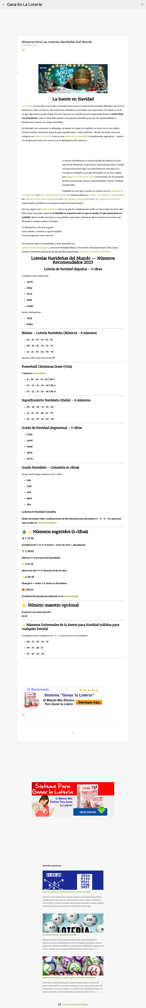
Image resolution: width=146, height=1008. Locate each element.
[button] (23, 50)
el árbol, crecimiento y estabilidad (105, 195)
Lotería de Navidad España (35, 247)
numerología (70, 596)
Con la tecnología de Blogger (73, 1004)
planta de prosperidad (76, 136)
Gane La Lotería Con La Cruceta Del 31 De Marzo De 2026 (66, 892)
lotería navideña (48, 209)
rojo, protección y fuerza (106, 199)
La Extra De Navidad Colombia (95, 251)
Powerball (40, 373)
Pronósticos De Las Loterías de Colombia (60, 935)
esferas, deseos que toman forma (42, 199)
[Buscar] (45, 4)
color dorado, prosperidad (75, 199)
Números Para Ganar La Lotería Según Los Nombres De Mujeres (69, 978)
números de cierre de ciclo (80, 177)
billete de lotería (42, 136)
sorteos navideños (46, 523)
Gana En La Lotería (24, 4)
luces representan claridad (53, 195)
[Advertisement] (42, 173)
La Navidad (27, 106)
